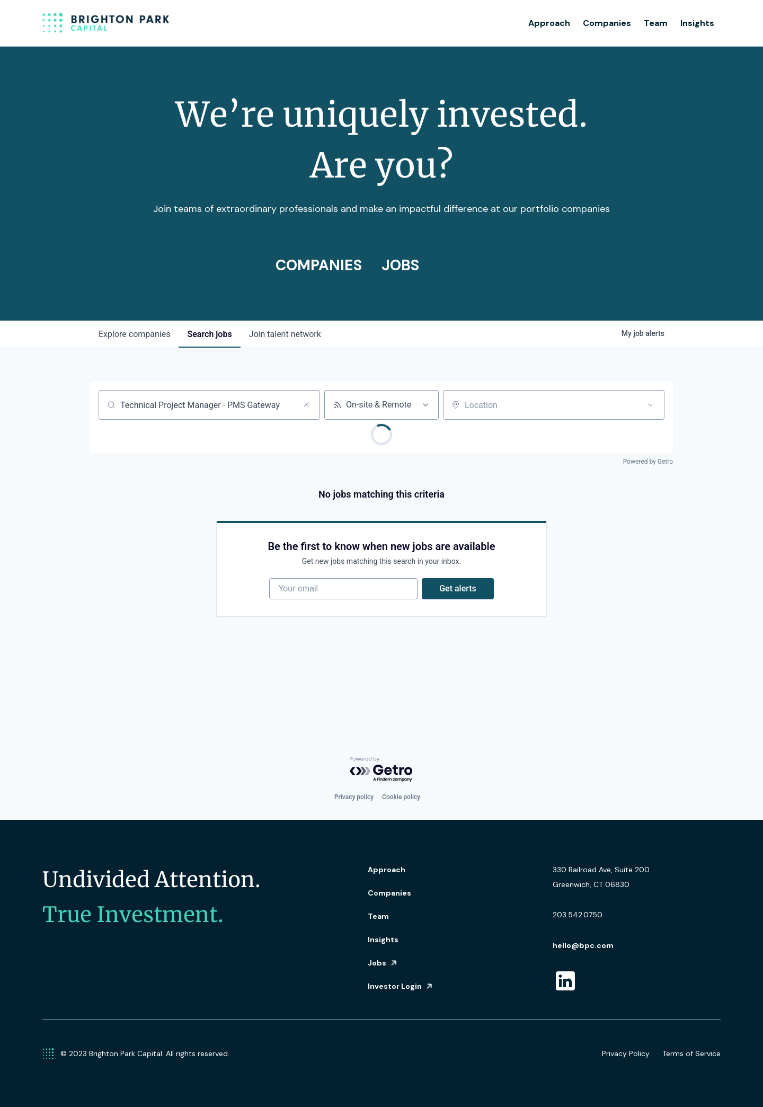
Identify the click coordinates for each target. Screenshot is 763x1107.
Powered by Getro (648, 461)
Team (656, 23)
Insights (697, 23)
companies (134, 334)
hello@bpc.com (583, 945)
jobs (209, 334)
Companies (607, 23)
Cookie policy (401, 797)
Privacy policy (354, 797)
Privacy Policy (626, 1053)
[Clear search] (306, 405)
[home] (106, 23)
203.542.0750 (577, 914)
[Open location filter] (650, 405)
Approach (549, 23)
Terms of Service (691, 1053)
